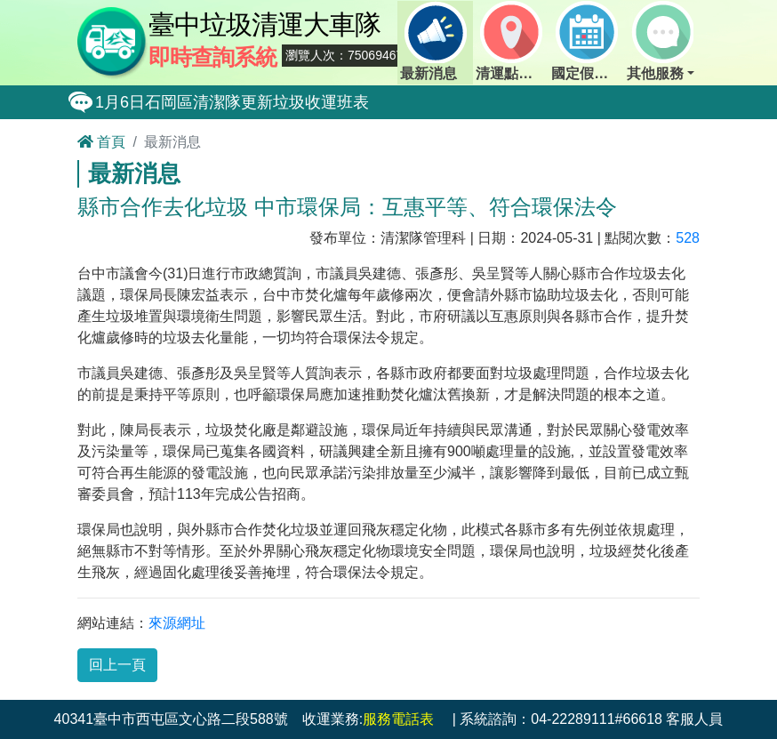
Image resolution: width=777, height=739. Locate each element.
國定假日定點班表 (587, 41)
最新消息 (433, 41)
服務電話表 (398, 719)
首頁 (101, 141)
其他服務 (660, 41)
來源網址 (176, 623)
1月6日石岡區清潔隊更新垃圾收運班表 (232, 102)
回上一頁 (117, 664)
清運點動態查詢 (512, 41)
